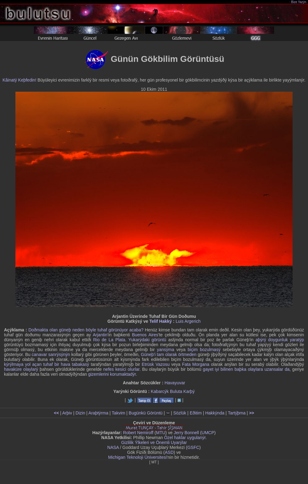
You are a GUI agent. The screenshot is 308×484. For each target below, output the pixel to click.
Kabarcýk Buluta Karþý (172, 391)
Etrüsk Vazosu (156, 364)
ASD (169, 452)
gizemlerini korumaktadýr (112, 374)
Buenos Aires (145, 334)
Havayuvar (174, 382)
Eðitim (196, 412)
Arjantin (100, 334)
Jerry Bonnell (186, 432)
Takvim (118, 412)
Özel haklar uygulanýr (185, 437)
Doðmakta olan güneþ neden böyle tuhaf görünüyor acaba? (86, 329)
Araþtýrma (98, 412)
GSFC (193, 447)
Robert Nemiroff (138, 432)
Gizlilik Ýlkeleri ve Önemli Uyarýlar (154, 442)
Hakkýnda (214, 412)
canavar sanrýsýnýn (51, 354)
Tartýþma (237, 412)
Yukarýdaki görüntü (147, 339)
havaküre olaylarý (21, 369)
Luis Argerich (188, 321)
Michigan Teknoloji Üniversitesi (137, 457)
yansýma (165, 349)
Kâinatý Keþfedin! (19, 80)
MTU (160, 432)
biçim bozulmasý (204, 349)
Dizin (80, 412)
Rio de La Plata (109, 339)
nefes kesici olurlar (121, 369)
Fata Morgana (195, 364)
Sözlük (179, 412)
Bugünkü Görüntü (146, 412)
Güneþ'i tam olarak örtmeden (169, 354)
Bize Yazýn (298, 2)
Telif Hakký (160, 321)
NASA (113, 447)
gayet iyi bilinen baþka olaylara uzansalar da (246, 369)
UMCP (207, 432)
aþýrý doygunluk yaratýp (280, 339)
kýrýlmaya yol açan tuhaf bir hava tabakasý (46, 364)
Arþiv (67, 412)
